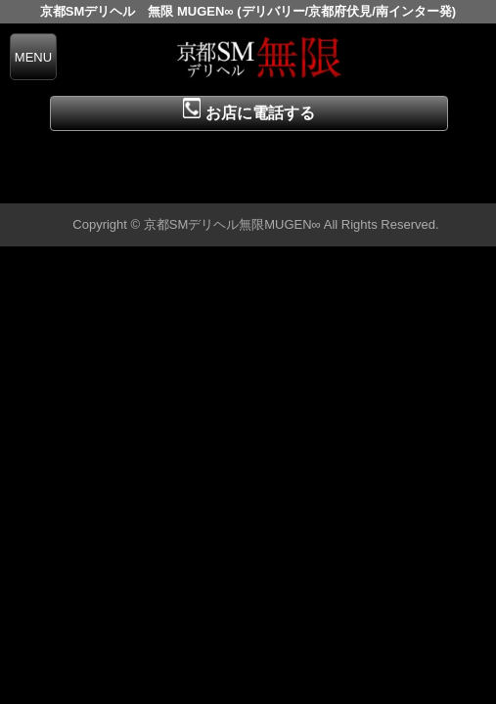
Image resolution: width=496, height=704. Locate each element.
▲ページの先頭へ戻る (422, 185)
